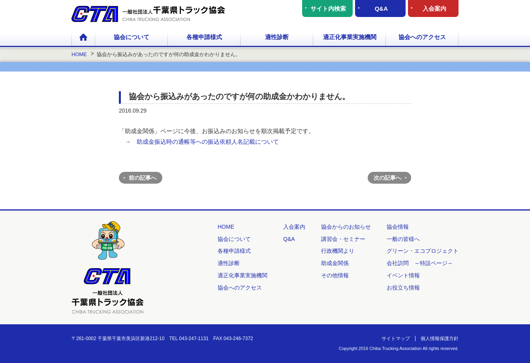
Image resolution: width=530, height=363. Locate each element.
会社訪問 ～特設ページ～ (420, 263)
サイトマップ (396, 338)
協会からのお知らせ (346, 227)
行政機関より (337, 251)
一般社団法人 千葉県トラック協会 (148, 14)
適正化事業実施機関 (349, 37)
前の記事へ (142, 178)
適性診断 (277, 37)
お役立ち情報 (403, 287)
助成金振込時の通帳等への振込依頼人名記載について (208, 141)
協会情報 (398, 227)
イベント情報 (403, 275)
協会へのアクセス (422, 37)
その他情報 (335, 275)
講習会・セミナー (343, 239)
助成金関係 (335, 263)
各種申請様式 (204, 37)
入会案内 (434, 8)
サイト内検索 (328, 8)
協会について (131, 37)
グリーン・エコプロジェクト (423, 251)
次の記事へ (387, 178)
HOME (83, 37)
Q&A (381, 8)
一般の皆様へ (403, 239)
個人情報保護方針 (440, 338)
